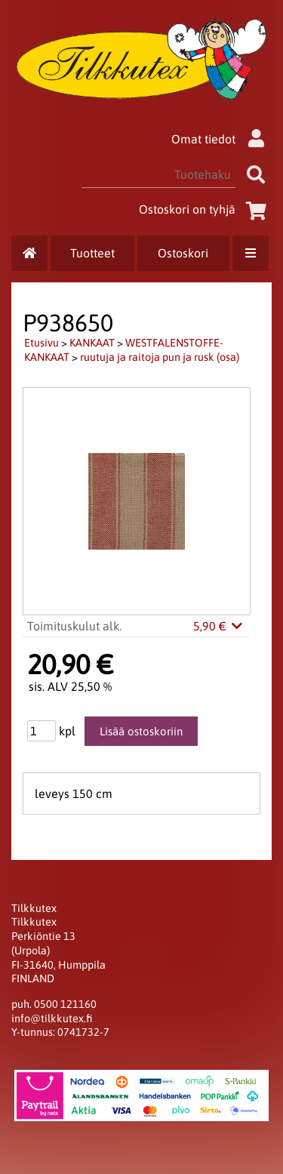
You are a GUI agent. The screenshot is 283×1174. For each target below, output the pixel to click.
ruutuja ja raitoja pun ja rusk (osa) (159, 357)
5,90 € (219, 626)
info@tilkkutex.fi (51, 1018)
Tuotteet (92, 253)
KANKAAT (92, 343)
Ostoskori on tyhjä (205, 209)
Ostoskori (183, 253)
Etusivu (41, 343)
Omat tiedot (221, 139)
